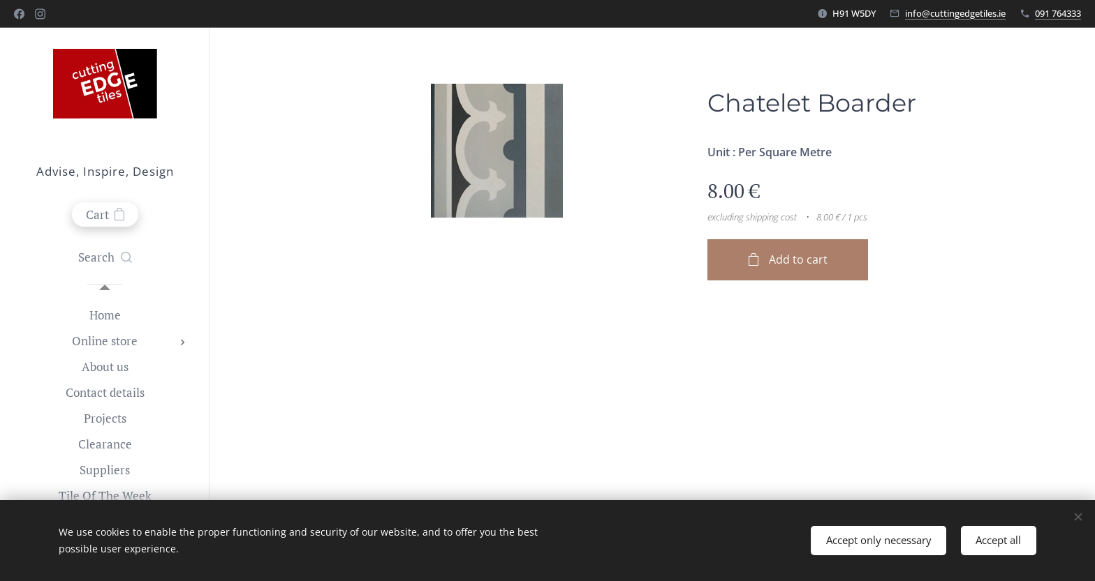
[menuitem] (104, 315)
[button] (105, 257)
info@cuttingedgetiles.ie (955, 13)
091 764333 (1058, 13)
